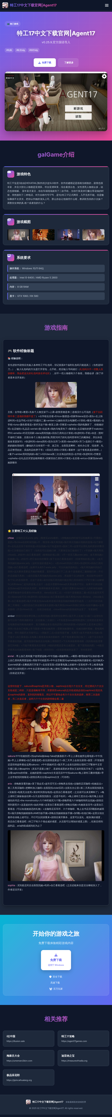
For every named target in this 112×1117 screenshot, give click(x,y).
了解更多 (69, 62)
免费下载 (44, 62)
